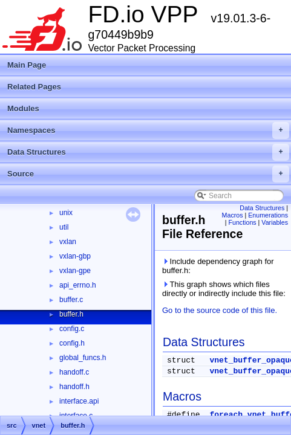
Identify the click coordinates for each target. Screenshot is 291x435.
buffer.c (71, 299)
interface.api (79, 401)
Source (148, 174)
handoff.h (74, 386)
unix (66, 212)
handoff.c (74, 372)
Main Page (26, 64)
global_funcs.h (82, 357)
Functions (242, 222)
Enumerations (268, 215)
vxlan (67, 241)
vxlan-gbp (75, 256)
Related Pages (34, 86)
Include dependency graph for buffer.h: (218, 266)
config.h (72, 343)
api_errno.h (77, 285)
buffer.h (71, 314)
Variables (274, 222)
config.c (71, 328)
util (63, 227)
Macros (232, 215)
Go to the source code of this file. (219, 310)
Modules (23, 108)
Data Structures (148, 152)
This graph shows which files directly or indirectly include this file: (224, 289)
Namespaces (148, 130)
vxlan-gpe (75, 270)
